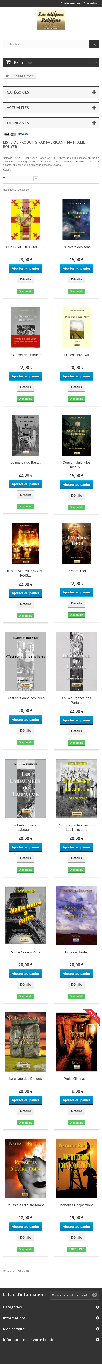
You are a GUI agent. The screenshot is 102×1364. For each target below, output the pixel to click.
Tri (4, 178)
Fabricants (18, 123)
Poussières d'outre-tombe (25, 1205)
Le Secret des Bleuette (25, 355)
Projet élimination (76, 1079)
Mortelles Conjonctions (77, 1205)
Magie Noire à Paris (25, 952)
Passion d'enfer (76, 952)
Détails (7, 170)
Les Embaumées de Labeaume (25, 827)
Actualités (18, 107)
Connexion (90, 3)
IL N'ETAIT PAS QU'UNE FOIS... (25, 573)
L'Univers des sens (76, 247)
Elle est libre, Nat (76, 355)
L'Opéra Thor (76, 571)
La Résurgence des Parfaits (76, 700)
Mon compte (14, 1328)
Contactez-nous (70, 3)
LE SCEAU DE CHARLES (25, 247)
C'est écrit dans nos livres (25, 698)
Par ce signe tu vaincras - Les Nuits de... (77, 827)
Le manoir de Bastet (25, 462)
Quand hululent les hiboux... (77, 465)
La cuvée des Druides (25, 1079)
